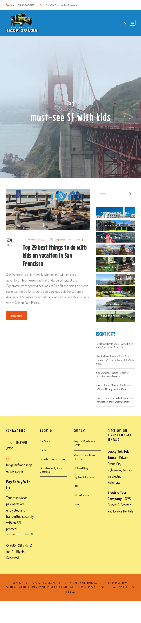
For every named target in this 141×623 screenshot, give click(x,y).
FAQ (76, 486)
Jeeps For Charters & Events (53, 459)
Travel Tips (79, 239)
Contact (44, 450)
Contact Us (79, 504)
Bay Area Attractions (84, 477)
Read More (16, 315)
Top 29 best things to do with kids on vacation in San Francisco (55, 255)
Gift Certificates (81, 495)
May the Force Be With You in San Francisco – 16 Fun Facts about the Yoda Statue (115, 360)
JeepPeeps (60, 239)
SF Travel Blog (81, 468)
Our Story (45, 441)
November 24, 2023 (36, 239)
